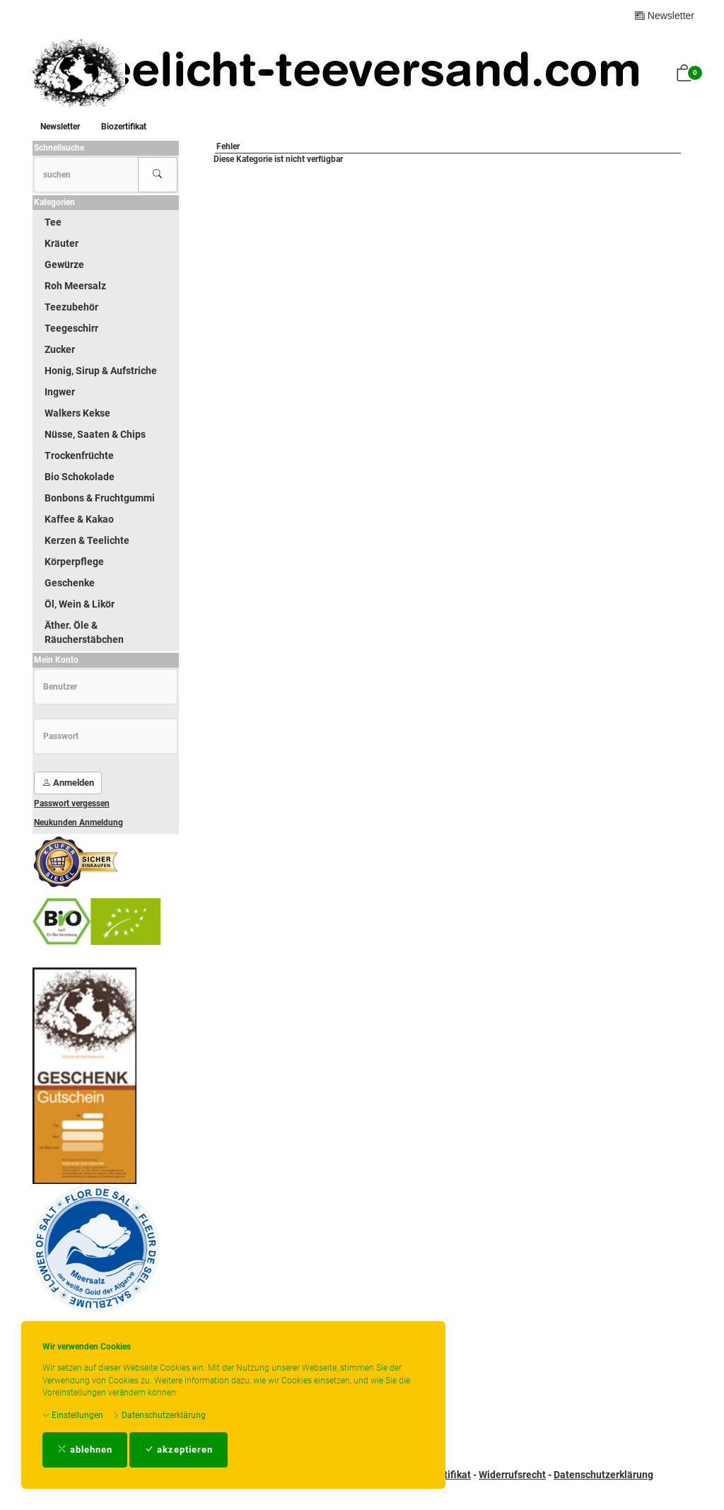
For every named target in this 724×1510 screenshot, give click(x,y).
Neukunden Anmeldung (78, 822)
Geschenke (70, 582)
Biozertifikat (123, 127)
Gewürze (64, 264)
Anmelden (68, 782)
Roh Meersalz (75, 285)
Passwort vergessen (72, 803)
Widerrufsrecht (512, 1474)
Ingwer (60, 391)
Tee (53, 222)
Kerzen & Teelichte (87, 540)
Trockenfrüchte (79, 455)
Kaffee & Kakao (79, 519)
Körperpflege (74, 561)
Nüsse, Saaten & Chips (95, 434)
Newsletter (664, 15)
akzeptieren (178, 1449)
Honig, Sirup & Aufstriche (101, 370)
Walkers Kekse (77, 413)
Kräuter (61, 243)
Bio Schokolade (80, 476)
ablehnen (84, 1449)
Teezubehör (71, 307)
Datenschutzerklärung (159, 1415)
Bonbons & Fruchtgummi (100, 498)
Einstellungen (72, 1415)
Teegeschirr (71, 328)
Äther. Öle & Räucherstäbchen (84, 632)
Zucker (60, 349)
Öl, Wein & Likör (80, 604)
